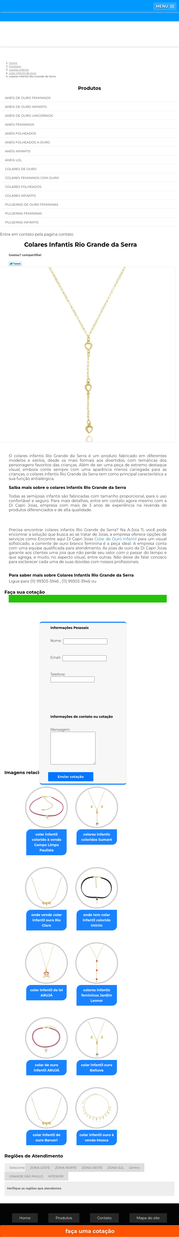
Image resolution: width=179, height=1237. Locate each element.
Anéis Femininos (20, 124)
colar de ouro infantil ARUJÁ (46, 1067)
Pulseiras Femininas (24, 213)
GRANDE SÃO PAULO (26, 1176)
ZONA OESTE (92, 1167)
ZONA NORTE (66, 1167)
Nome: (79, 641)
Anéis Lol (14, 160)
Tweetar (15, 263)
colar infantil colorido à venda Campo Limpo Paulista (46, 842)
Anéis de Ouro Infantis (26, 107)
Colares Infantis (21, 195)
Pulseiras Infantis (22, 222)
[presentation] (81, 699)
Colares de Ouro (21, 169)
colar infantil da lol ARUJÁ (46, 992)
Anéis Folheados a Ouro (28, 142)
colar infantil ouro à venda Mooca (96, 1137)
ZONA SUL (116, 1167)
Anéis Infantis (18, 151)
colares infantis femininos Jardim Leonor (96, 995)
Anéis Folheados (21, 133)
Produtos (89, 88)
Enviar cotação (71, 777)
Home (25, 1218)
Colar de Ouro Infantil (116, 539)
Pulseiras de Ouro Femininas (32, 204)
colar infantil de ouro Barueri (46, 1137)
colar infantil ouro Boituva (96, 1067)
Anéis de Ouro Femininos (28, 98)
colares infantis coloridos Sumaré (96, 837)
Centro (134, 1167)
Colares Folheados (23, 187)
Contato (104, 1218)
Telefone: (73, 677)
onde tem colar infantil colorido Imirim (97, 920)
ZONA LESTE (40, 1167)
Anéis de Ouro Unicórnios (29, 115)
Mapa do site (148, 1218)
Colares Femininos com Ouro (32, 178)
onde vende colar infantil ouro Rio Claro (46, 920)
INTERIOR (56, 1176)
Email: (79, 658)
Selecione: (17, 1167)
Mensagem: (73, 745)
